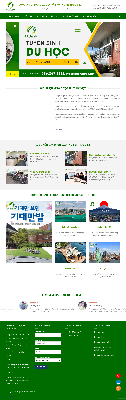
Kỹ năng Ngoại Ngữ (101, 344)
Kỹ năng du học (100, 339)
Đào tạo (55, 16)
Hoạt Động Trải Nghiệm (71, 16)
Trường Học (28, 16)
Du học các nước (13, 16)
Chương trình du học (48, 362)
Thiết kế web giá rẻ (7, 398)
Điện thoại (48, 345)
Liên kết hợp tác (90, 16)
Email (48, 354)
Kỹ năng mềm (99, 334)
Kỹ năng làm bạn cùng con (104, 357)
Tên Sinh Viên (48, 337)
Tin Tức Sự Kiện (42, 16)
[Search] (119, 16)
